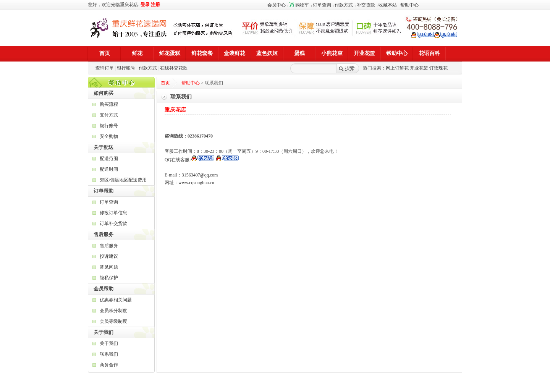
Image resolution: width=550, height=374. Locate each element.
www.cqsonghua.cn (196, 182)
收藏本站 (388, 5)
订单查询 (322, 5)
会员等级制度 (113, 321)
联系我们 (109, 354)
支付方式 (109, 115)
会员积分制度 (113, 310)
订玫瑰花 (438, 68)
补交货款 (366, 5)
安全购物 (109, 136)
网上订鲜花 (397, 68)
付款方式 (344, 5)
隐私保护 (109, 277)
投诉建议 (109, 256)
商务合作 (109, 365)
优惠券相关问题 (116, 300)
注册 (155, 4)
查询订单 (104, 68)
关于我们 (109, 343)
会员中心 (276, 5)
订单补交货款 (113, 223)
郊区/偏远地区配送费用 (123, 180)
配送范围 (109, 158)
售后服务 (109, 245)
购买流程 (109, 104)
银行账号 (126, 68)
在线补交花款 (174, 68)
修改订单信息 (113, 212)
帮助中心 (409, 5)
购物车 (299, 5)
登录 (145, 4)
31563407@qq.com (200, 175)
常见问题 (109, 267)
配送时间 (109, 169)
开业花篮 (419, 68)
